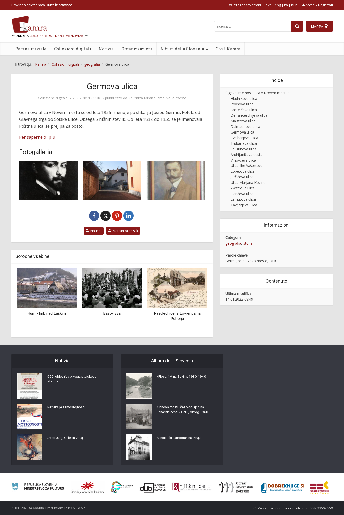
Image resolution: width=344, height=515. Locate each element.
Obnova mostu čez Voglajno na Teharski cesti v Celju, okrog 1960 (183, 410)
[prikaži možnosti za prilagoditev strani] (245, 5)
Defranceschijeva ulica (249, 115)
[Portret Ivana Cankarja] (175, 180)
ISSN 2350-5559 (321, 508)
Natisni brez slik (123, 230)
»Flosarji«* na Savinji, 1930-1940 (183, 377)
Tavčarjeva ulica (244, 204)
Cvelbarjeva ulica (244, 137)
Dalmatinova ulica (245, 126)
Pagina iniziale (30, 48)
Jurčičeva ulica (242, 176)
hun (294, 5)
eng (278, 5)
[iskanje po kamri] (252, 26)
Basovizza (112, 313)
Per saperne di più (37, 137)
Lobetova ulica (243, 171)
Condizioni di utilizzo (291, 508)
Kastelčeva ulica (244, 109)
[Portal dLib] (153, 487)
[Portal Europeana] (122, 487)
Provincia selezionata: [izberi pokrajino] (41, 5)
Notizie (106, 48)
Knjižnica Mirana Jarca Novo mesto (157, 98)
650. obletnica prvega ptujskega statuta (72, 379)
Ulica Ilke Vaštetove (247, 165)
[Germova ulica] (112, 180)
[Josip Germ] (48, 180)
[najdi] (297, 26)
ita (286, 5)
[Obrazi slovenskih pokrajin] (236, 487)
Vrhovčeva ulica (243, 160)
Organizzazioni (136, 48)
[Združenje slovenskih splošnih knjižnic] (192, 487)
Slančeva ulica (242, 193)
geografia (233, 243)
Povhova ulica (242, 104)
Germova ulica (242, 132)
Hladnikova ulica (244, 98)
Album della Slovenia (182, 48)
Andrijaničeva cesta (246, 154)
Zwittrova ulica (243, 188)
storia (248, 243)
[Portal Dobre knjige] (282, 487)
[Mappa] (319, 26)
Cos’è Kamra (228, 48)
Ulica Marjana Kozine (248, 182)
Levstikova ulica (244, 149)
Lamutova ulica (243, 199)
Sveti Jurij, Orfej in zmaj (66, 438)
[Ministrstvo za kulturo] (38, 487)
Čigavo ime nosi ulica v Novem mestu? (257, 92)
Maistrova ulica (243, 120)
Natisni (93, 230)
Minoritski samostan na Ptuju (180, 438)
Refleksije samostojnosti (67, 407)
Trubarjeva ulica (244, 143)
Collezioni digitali (72, 48)
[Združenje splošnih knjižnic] (319, 487)
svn (269, 5)
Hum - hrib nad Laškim (46, 313)
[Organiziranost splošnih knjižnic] (88, 487)
